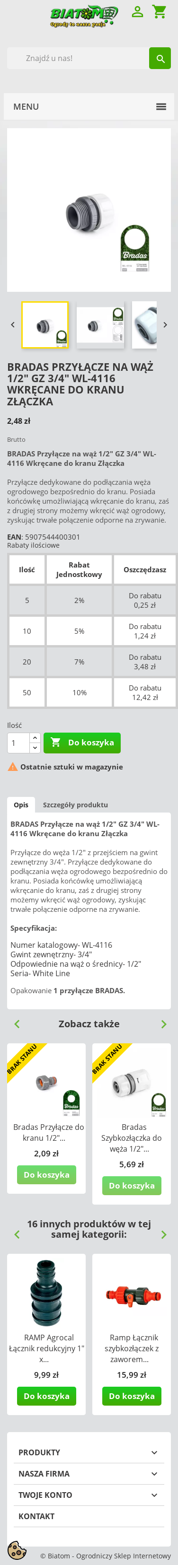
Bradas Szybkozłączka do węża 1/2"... (131, 1138)
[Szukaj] (89, 58)
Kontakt (36, 1516)
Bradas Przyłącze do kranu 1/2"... (48, 1132)
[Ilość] (18, 743)
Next (160, 1020)
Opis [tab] (21, 804)
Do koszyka (82, 742)
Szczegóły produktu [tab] (75, 804)
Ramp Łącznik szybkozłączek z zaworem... (132, 1348)
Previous (13, 1020)
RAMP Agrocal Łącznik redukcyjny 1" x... (46, 1348)
